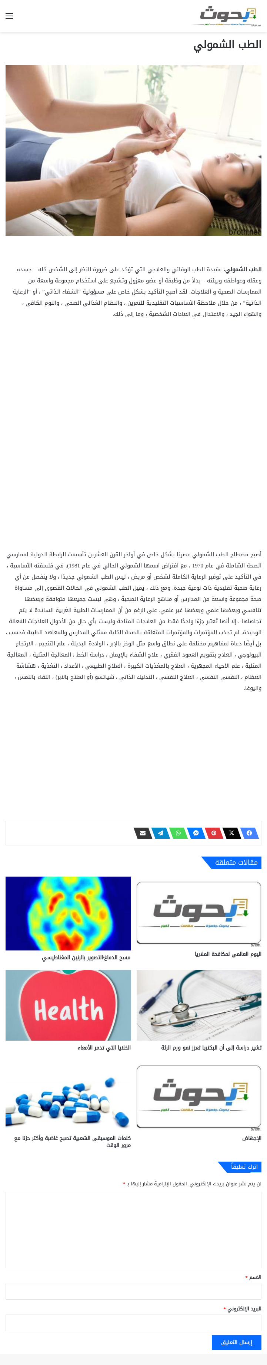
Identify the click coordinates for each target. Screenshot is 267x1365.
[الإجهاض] (199, 1095)
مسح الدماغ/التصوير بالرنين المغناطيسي (86, 958)
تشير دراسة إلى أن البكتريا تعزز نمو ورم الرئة (211, 1048)
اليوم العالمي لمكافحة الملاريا (228, 954)
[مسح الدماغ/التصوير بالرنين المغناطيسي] (68, 913)
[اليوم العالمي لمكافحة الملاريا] (199, 912)
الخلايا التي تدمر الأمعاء (104, 1048)
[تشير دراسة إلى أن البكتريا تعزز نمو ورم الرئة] (199, 1005)
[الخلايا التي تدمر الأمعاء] (68, 1005)
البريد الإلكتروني (243, 1308)
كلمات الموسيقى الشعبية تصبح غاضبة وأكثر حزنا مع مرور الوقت (72, 1141)
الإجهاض (251, 1138)
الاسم (254, 1277)
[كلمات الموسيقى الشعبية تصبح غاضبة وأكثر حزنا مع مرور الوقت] (68, 1095)
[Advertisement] (133, 381)
